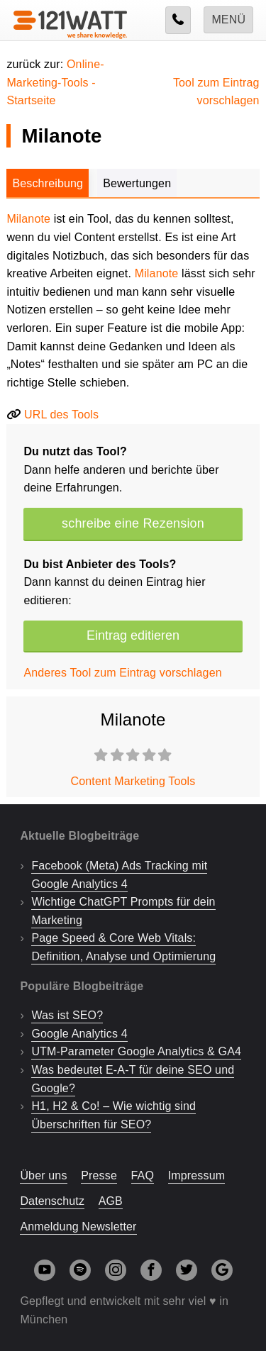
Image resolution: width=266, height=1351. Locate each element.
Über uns (43, 1175)
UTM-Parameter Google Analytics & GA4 (136, 1051)
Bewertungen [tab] (137, 183)
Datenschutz (52, 1201)
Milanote (28, 219)
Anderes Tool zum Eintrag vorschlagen (122, 673)
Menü (228, 19)
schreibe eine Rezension (133, 523)
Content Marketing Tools (133, 781)
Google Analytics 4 (79, 1034)
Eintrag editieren (133, 635)
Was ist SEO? (67, 1015)
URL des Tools (61, 414)
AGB (111, 1201)
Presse (99, 1175)
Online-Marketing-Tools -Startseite (55, 82)
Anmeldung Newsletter (78, 1227)
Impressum (197, 1175)
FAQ (143, 1175)
